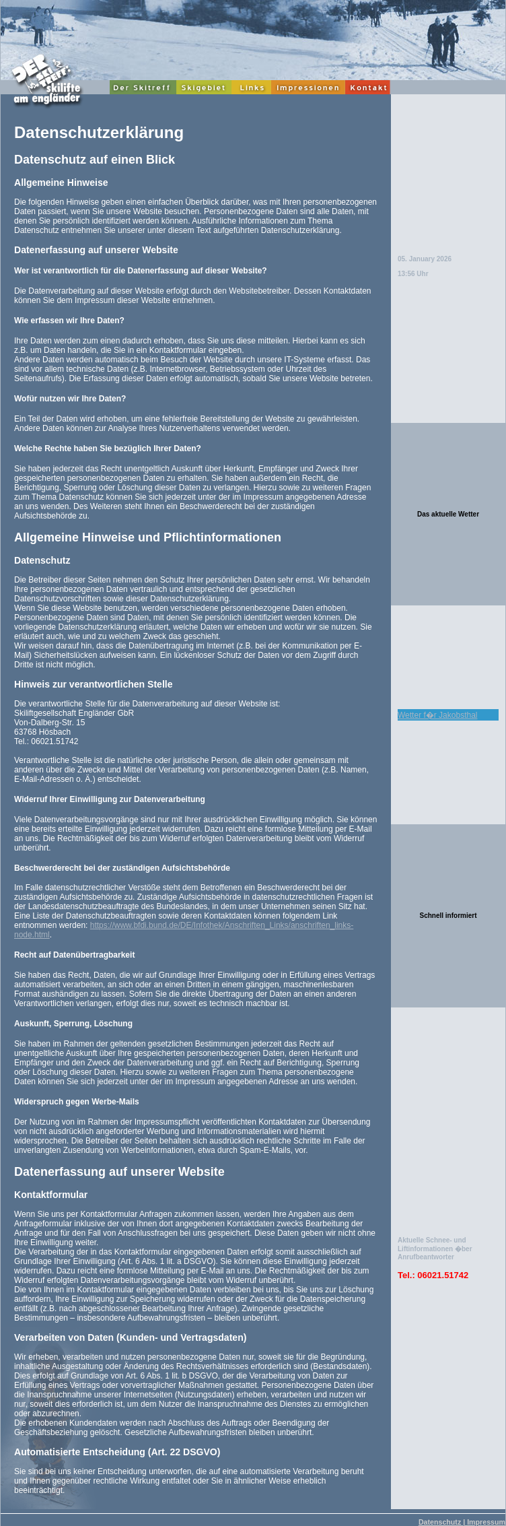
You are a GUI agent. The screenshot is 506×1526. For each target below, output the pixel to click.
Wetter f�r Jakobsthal (438, 715)
